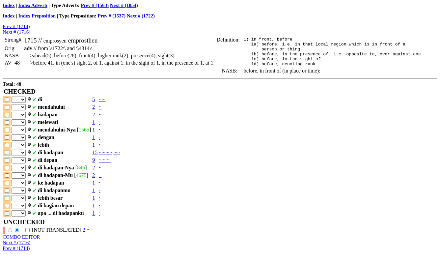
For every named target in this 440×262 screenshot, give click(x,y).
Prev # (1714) (16, 26)
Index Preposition (37, 15)
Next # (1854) (124, 5)
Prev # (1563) (95, 5)
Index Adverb (32, 5)
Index (9, 5)
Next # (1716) (16, 32)
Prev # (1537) (111, 15)
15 (94, 158)
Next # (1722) (141, 15)
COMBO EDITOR (21, 243)
